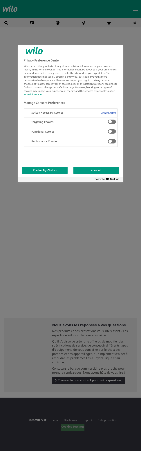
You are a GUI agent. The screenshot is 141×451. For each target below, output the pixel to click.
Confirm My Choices (45, 170)
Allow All (96, 170)
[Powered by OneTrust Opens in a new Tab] (108, 180)
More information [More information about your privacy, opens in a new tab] (33, 94)
